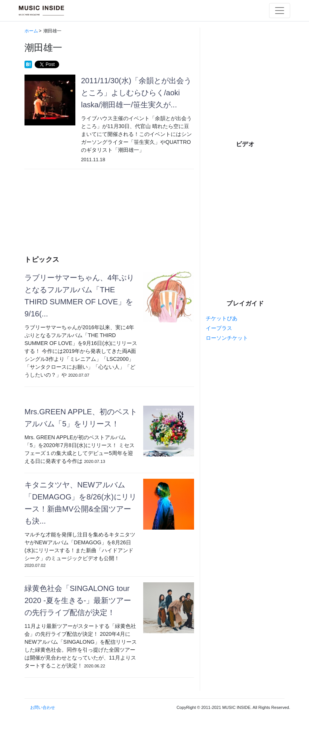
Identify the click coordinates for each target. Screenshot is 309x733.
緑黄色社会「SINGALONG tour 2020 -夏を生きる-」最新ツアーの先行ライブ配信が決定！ (77, 600)
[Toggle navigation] (279, 10)
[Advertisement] (109, 203)
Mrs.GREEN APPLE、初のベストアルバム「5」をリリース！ (80, 418)
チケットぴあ (221, 318)
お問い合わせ (42, 707)
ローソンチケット (227, 338)
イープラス (219, 328)
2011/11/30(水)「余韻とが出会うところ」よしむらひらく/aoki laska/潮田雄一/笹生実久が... (136, 92)
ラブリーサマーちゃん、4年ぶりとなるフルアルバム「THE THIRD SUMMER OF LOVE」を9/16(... (79, 295)
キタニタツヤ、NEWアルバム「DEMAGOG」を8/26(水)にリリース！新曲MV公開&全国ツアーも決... (80, 503)
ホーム (31, 31)
